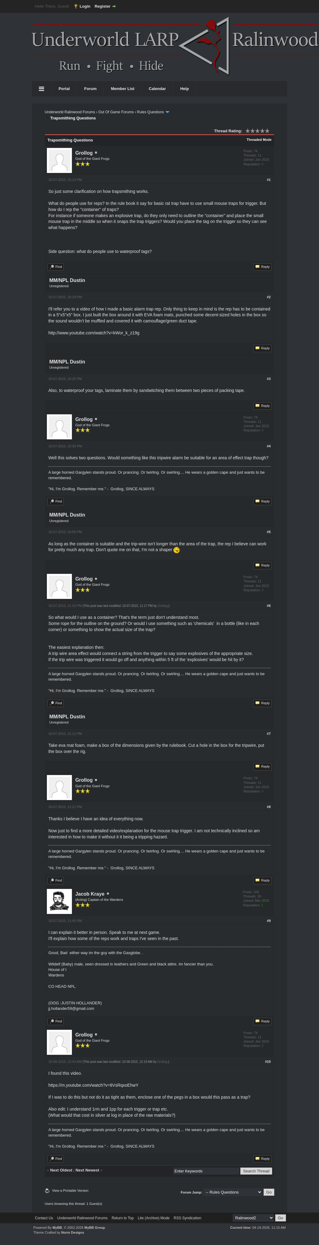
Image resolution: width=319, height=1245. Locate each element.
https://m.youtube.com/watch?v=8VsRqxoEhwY (93, 1085)
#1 (269, 180)
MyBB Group (94, 1227)
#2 (269, 297)
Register (103, 6)
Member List (123, 88)
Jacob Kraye (89, 894)
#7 (269, 733)
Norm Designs (72, 1232)
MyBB (57, 1227)
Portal (64, 88)
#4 (269, 446)
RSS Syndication (187, 1218)
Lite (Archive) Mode (154, 1218)
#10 (268, 1061)
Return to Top (123, 1218)
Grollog (84, 153)
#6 (269, 605)
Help (184, 88)
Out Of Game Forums (115, 112)
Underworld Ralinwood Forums (70, 112)
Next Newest (87, 1170)
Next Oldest (61, 1170)
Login (85, 6)
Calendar (157, 88)
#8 (269, 807)
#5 (269, 532)
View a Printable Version (70, 1190)
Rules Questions (150, 112)
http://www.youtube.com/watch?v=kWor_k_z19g (93, 332)
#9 (269, 921)
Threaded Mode (259, 139)
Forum (90, 88)
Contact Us (44, 1218)
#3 (269, 379)
